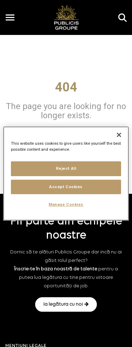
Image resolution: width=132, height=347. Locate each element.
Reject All (66, 168)
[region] (65, 173)
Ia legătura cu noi (66, 304)
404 (66, 87)
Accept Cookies (66, 186)
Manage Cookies (66, 204)
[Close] (119, 135)
